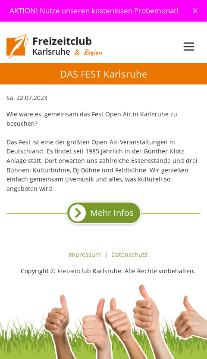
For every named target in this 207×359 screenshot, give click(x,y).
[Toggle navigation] (189, 46)
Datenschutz (129, 254)
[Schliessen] (195, 10)
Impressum (84, 254)
